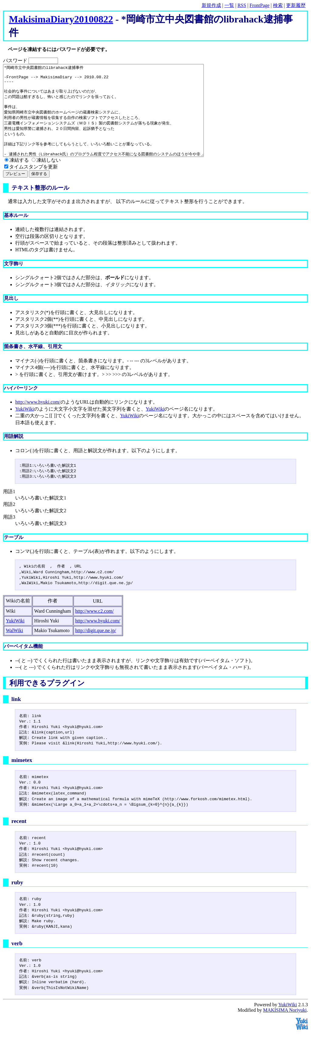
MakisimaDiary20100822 (61, 19)
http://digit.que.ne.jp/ (95, 648)
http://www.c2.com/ (94, 629)
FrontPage (260, 5)
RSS (242, 5)
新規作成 (211, 5)
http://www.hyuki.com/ (37, 420)
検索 (278, 5)
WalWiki (14, 648)
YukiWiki (24, 427)
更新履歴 (296, 5)
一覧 (229, 5)
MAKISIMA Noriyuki (285, 1028)
